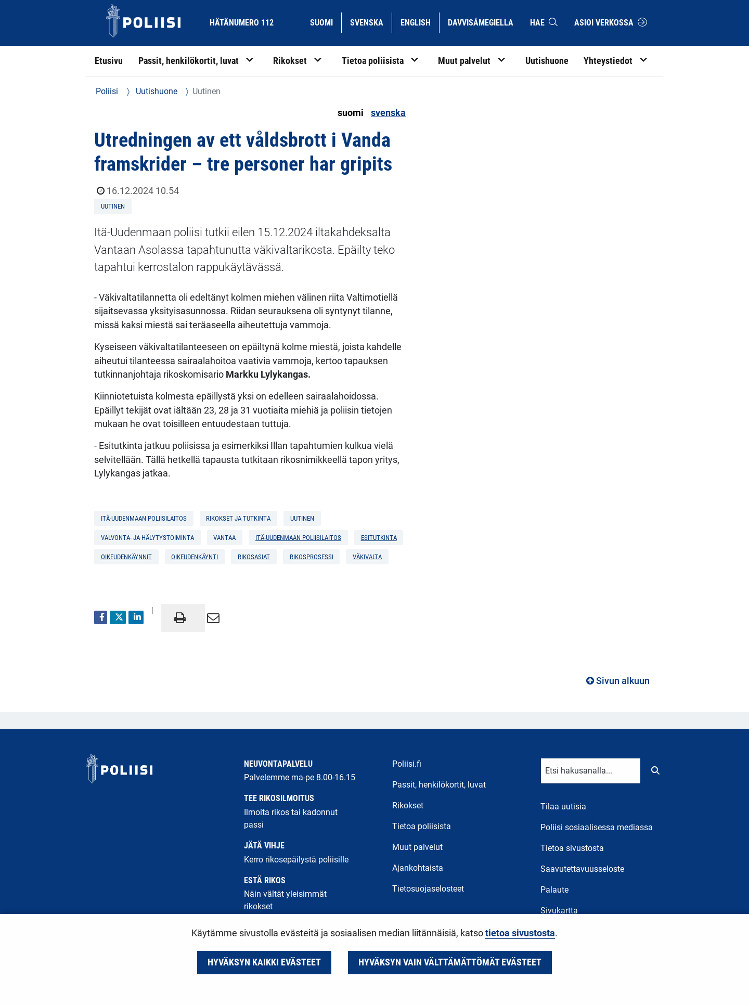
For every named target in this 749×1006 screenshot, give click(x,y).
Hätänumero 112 (242, 23)
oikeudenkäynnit (126, 557)
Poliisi (107, 91)
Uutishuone (155, 91)
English (419, 22)
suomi (352, 113)
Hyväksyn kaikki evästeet (264, 962)
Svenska (371, 22)
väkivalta (367, 557)
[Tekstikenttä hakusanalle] (590, 771)
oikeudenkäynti (194, 557)
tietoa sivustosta (520, 933)
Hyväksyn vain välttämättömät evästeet (449, 962)
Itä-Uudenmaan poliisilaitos (298, 537)
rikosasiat (254, 557)
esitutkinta (379, 537)
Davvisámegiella (480, 22)
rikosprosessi (311, 557)
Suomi (325, 22)
